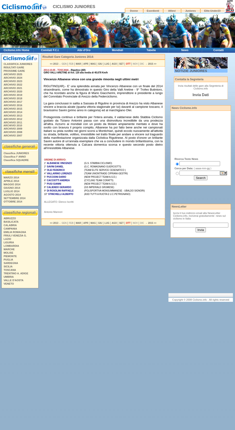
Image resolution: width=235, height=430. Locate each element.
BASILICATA (11, 221)
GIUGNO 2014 (12, 187)
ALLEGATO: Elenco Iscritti (59, 201)
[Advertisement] (19, 360)
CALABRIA (10, 225)
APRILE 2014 (11, 181)
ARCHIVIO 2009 (13, 128)
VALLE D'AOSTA (14, 280)
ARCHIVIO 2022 (13, 84)
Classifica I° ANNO (15, 156)
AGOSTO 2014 (12, 194)
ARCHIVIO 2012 (13, 119)
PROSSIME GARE (14, 70)
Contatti (218, 50)
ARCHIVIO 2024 (13, 77)
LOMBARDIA (11, 245)
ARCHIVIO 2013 (13, 115)
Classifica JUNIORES (16, 153)
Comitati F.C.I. (50, 50)
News (184, 50)
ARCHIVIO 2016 (13, 105)
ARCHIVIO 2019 (13, 95)
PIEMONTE (10, 256)
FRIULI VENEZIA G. (15, 235)
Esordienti (153, 10)
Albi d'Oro (83, 50)
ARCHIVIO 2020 (13, 91)
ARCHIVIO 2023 (13, 81)
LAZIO (7, 239)
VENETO (9, 283)
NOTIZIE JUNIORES (191, 71)
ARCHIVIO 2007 (13, 135)
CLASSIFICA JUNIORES (18, 64)
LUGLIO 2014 (12, 191)
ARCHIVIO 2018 (13, 98)
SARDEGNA (11, 263)
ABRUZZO (10, 218)
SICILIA (8, 266)
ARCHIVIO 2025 (13, 74)
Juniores (190, 10)
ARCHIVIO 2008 (13, 132)
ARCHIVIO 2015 (13, 108)
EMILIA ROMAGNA (15, 232)
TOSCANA (10, 270)
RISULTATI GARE (14, 67)
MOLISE (8, 252)
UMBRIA (9, 276)
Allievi (172, 10)
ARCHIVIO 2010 (12, 125)
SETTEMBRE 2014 (14, 198)
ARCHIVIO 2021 (13, 88)
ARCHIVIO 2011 (13, 122)
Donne (134, 10)
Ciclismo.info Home (16, 50)
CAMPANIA (10, 228)
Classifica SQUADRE (16, 160)
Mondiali (117, 50)
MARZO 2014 (11, 177)
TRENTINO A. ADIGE (16, 273)
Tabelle (151, 50)
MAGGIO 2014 (12, 184)
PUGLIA (8, 259)
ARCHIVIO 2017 (13, 101)
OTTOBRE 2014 (13, 201)
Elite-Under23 (212, 10)
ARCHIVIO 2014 (13, 112)
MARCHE (9, 249)
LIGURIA (9, 242)
